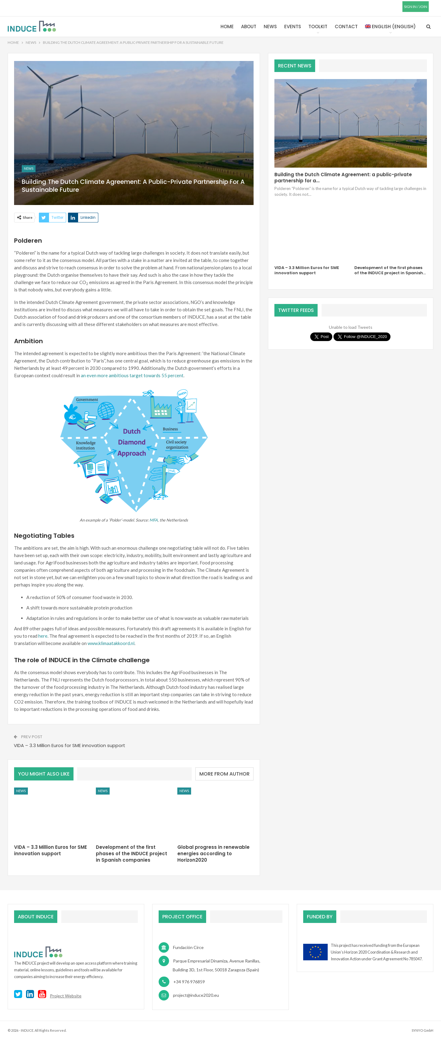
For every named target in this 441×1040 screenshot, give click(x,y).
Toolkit (317, 26)
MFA (153, 520)
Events (292, 26)
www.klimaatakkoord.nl (111, 643)
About (248, 26)
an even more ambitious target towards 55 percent (132, 375)
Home (227, 26)
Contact (346, 26)
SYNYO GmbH (422, 1030)
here (42, 636)
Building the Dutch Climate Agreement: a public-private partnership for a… (343, 177)
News (270, 26)
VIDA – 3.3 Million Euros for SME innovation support (69, 745)
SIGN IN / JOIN (415, 6)
